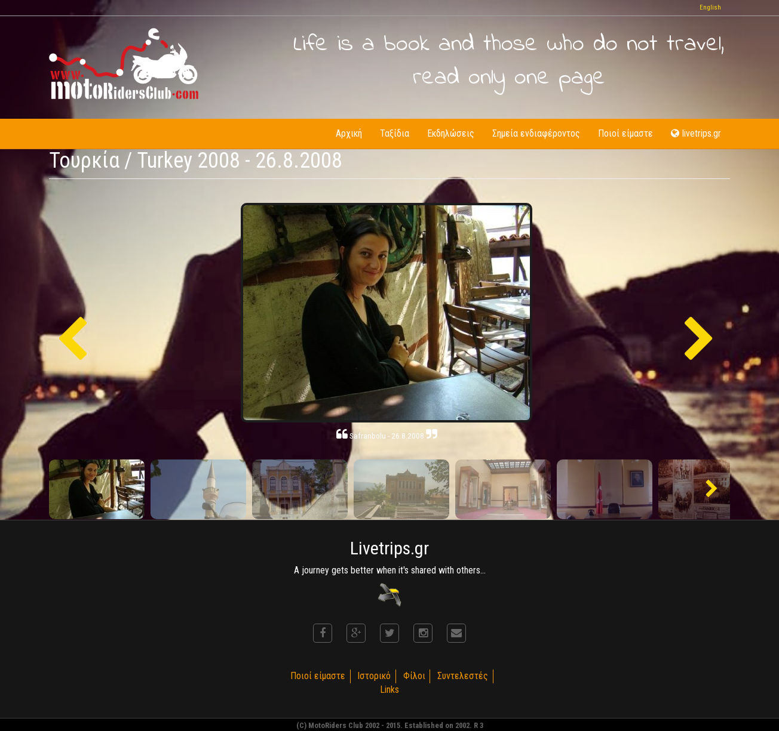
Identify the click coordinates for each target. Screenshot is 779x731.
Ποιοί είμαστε (625, 133)
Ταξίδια (394, 133)
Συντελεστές (463, 675)
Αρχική (349, 133)
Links (389, 689)
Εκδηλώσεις (450, 133)
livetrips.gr (696, 133)
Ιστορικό (374, 675)
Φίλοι (414, 675)
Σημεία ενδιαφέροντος (536, 133)
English (710, 7)
